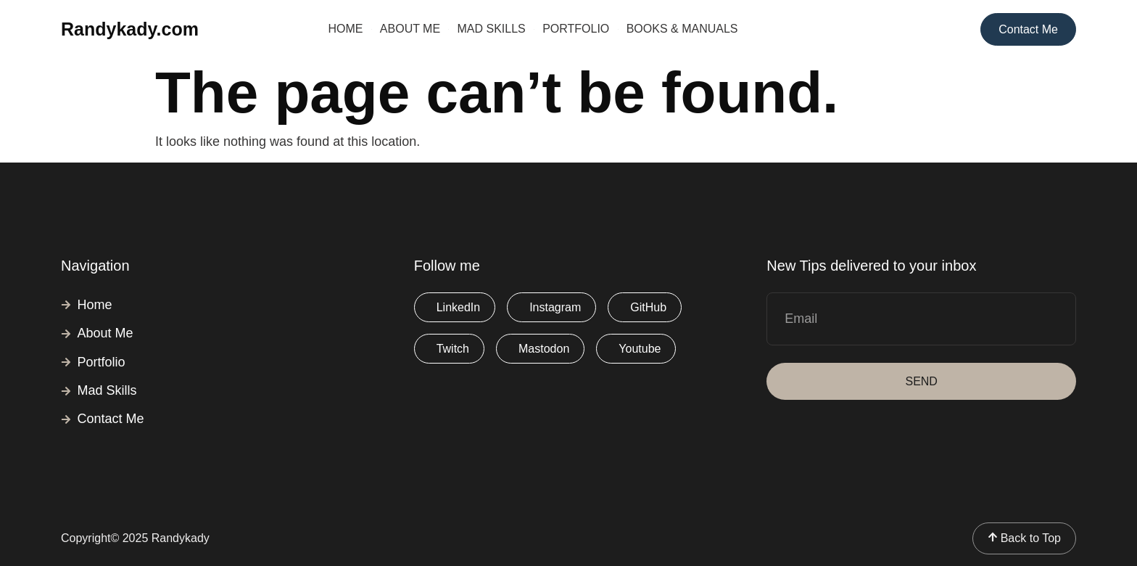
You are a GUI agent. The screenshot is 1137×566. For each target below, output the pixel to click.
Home (345, 28)
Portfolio (575, 28)
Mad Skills (492, 28)
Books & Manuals (682, 28)
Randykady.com (130, 29)
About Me (410, 28)
